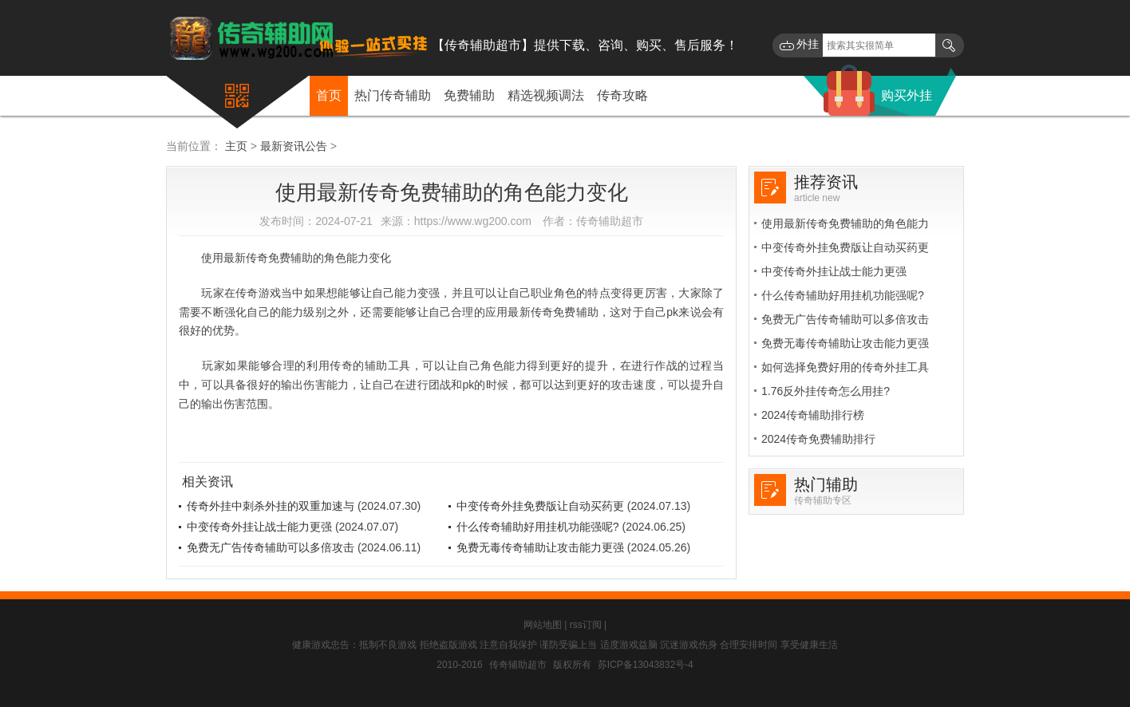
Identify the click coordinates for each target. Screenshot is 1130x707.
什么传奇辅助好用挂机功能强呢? (537, 526)
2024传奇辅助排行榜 (812, 415)
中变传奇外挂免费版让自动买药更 (540, 506)
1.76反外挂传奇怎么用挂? (825, 391)
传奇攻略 (622, 95)
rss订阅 (586, 624)
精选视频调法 (546, 95)
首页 (329, 95)
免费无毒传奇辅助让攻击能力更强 (540, 547)
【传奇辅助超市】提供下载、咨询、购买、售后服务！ (585, 45)
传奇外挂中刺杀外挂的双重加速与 (270, 506)
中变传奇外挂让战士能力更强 (259, 526)
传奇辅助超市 (518, 664)
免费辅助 (469, 95)
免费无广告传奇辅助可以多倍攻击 (270, 547)
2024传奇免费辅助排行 (818, 438)
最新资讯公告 (293, 146)
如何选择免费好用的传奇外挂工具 (845, 367)
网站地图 (543, 624)
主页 (236, 146)
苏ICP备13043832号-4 (645, 664)
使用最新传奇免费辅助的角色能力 (845, 223)
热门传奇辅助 (392, 95)
